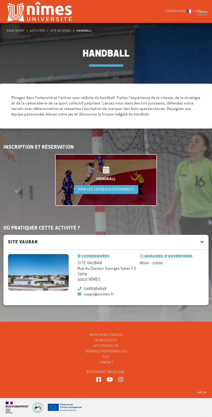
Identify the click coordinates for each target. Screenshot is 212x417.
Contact (106, 362)
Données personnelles (106, 351)
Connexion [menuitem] (175, 11)
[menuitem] (191, 11)
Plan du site (106, 340)
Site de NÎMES (60, 30)
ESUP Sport (16, 30)
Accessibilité (106, 346)
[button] (98, 379)
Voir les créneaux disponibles (106, 189)
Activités (37, 30)
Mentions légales (106, 335)
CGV (106, 357)
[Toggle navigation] (202, 11)
